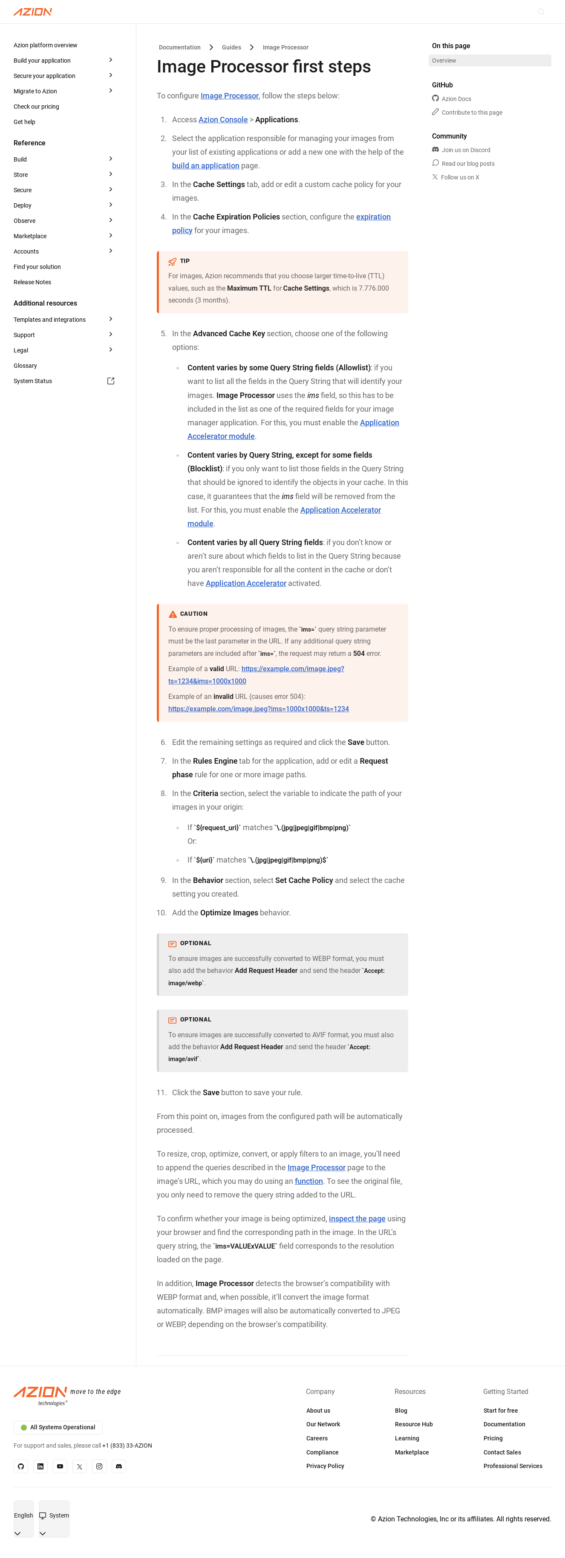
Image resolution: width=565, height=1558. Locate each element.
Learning (407, 1438)
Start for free (501, 1410)
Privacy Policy (325, 1466)
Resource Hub (414, 1424)
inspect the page (357, 1218)
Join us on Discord (461, 150)
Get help (24, 121)
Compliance (322, 1452)
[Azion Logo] (33, 12)
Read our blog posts (463, 163)
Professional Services (513, 1466)
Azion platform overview (46, 45)
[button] (65, 45)
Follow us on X (455, 177)
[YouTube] (60, 1466)
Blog (401, 1410)
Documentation (504, 1424)
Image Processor (230, 95)
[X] (79, 1466)
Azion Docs (451, 98)
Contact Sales (502, 1452)
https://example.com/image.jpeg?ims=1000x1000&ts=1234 (258, 709)
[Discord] (119, 1466)
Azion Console (223, 119)
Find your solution (37, 266)
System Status (64, 381)
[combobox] (23, 1515)
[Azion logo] (143, 1397)
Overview (444, 60)
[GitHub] (21, 1466)
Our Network (323, 1424)
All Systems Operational (58, 1427)
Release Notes (32, 282)
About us (318, 1410)
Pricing (493, 1438)
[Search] (541, 12)
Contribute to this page (467, 112)
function (309, 1181)
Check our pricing (36, 106)
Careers (317, 1438)
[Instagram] (99, 1466)
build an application (205, 165)
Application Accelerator (246, 583)
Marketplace (412, 1452)
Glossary (25, 365)
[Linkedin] (40, 1466)
